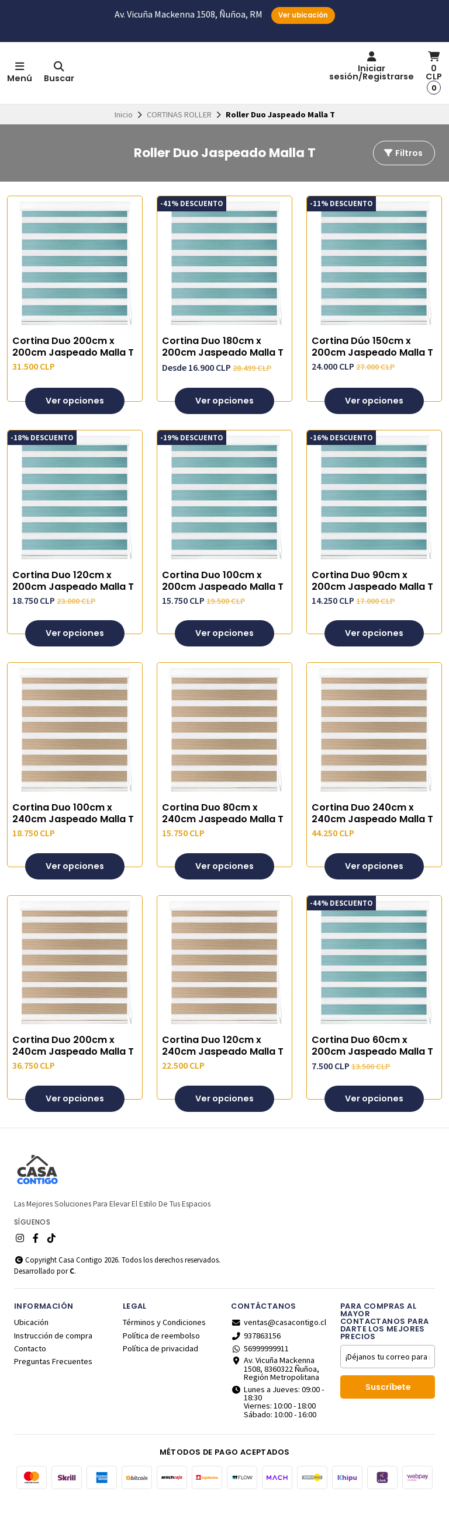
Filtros (403, 168)
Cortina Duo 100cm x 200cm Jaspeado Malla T (223, 595)
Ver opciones (75, 415)
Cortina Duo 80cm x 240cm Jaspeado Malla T (223, 828)
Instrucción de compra (53, 1350)
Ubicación (31, 1337)
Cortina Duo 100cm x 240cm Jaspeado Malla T (73, 828)
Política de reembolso (161, 1350)
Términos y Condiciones (164, 1337)
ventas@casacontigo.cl (278, 1337)
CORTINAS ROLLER (179, 129)
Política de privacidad (160, 1363)
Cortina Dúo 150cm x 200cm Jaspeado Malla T (372, 362)
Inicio (124, 129)
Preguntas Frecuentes (53, 1376)
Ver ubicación (303, 15)
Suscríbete (387, 1402)
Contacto (30, 1363)
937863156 (256, 1350)
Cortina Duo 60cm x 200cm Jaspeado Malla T (372, 1061)
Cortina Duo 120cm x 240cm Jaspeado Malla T (223, 1061)
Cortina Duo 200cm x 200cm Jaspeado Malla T (73, 362)
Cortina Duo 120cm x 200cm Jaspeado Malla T (73, 595)
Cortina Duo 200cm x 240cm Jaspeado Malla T (73, 1061)
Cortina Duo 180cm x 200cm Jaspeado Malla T (223, 362)
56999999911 (260, 1363)
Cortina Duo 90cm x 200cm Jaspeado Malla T (372, 595)
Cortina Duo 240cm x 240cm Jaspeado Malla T (372, 828)
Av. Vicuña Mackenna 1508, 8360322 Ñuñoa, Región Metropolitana (275, 1383)
